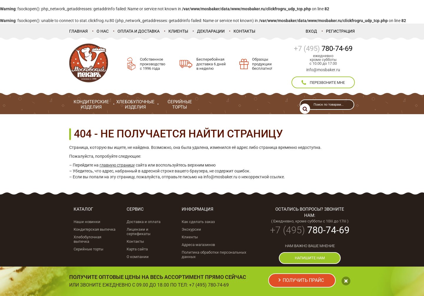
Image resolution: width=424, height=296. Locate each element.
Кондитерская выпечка (94, 229)
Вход (311, 31)
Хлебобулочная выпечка (87, 239)
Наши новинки (87, 221)
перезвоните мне (323, 83)
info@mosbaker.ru (323, 69)
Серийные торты (88, 249)
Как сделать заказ (198, 221)
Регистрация (340, 31)
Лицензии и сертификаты (138, 231)
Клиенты (178, 31)
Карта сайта (137, 249)
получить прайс (303, 280)
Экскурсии (191, 229)
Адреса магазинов (198, 244)
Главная (78, 31)
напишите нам (310, 258)
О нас (103, 31)
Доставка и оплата (143, 221)
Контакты (244, 31)
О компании (138, 257)
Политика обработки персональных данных (214, 254)
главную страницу (117, 165)
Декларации (211, 31)
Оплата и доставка (138, 31)
